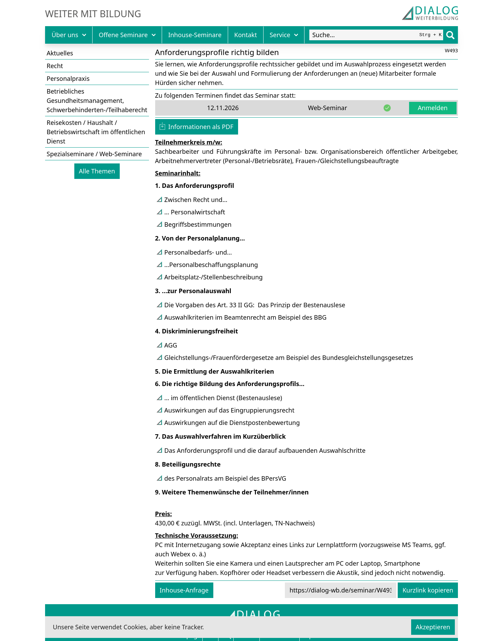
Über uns (69, 35)
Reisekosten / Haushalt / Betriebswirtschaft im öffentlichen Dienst (96, 131)
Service (284, 35)
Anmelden (433, 108)
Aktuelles (60, 53)
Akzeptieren (433, 627)
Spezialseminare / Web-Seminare (94, 154)
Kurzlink (428, 590)
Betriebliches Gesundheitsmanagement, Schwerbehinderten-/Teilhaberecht (97, 100)
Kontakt (245, 35)
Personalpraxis (68, 78)
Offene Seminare (127, 35)
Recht (55, 66)
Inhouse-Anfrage (184, 590)
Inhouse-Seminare (195, 35)
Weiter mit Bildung (93, 14)
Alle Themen (97, 171)
